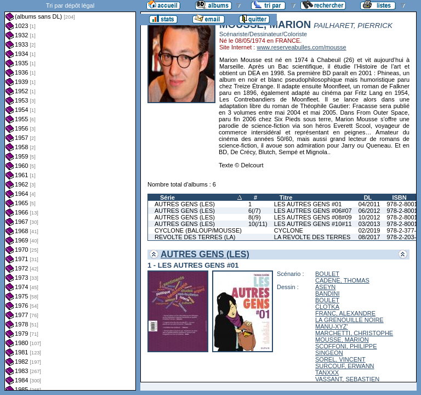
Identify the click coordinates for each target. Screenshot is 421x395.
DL (368, 197)
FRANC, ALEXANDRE (345, 313)
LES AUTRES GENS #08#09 (313, 217)
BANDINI (327, 293)
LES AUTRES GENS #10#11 (313, 224)
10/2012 (369, 217)
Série (167, 197)
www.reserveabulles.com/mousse (301, 47)
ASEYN (325, 287)
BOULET (327, 273)
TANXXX (327, 372)
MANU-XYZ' (331, 326)
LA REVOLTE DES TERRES (312, 237)
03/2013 (369, 224)
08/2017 (369, 237)
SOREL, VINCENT (340, 359)
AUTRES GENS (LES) (185, 204)
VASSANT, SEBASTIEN (347, 379)
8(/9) (254, 217)
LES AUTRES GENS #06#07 (313, 210)
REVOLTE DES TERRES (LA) (195, 237)
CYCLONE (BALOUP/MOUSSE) (198, 230)
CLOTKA (327, 306)
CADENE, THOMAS (342, 280)
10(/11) (258, 224)
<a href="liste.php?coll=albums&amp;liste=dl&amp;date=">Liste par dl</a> (70, 195)
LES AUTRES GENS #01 (308, 204)
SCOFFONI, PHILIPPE (346, 346)
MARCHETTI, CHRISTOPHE (354, 333)
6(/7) (254, 210)
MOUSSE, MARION (342, 339)
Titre (286, 197)
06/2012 (369, 210)
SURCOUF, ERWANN (344, 366)
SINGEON (329, 352)
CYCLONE (288, 230)
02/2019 (369, 230)
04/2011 (369, 204)
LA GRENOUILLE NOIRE (349, 320)
